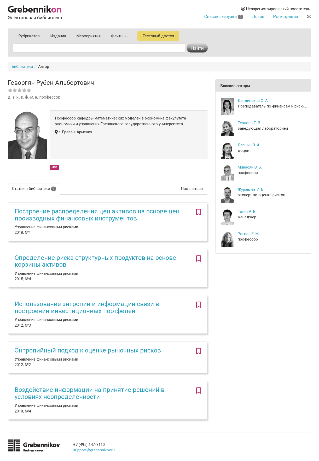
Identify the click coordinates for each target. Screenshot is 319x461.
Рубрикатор (29, 36)
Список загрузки (223, 16)
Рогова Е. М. (248, 233)
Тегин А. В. (247, 211)
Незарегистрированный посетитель (275, 9)
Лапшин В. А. (249, 145)
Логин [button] (258, 16)
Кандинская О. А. (253, 100)
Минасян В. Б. (250, 167)
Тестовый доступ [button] (158, 36)
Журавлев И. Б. (251, 189)
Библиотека (22, 66)
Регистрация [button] (285, 16)
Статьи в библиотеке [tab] (34, 188)
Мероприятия (89, 36)
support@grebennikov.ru (94, 450)
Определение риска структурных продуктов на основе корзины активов (95, 261)
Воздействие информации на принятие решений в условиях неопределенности (90, 393)
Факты (119, 36)
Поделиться (192, 188)
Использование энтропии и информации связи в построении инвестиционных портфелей (87, 307)
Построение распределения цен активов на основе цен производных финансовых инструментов (97, 215)
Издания (58, 36)
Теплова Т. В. (249, 123)
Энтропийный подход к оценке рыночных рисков (88, 350)
